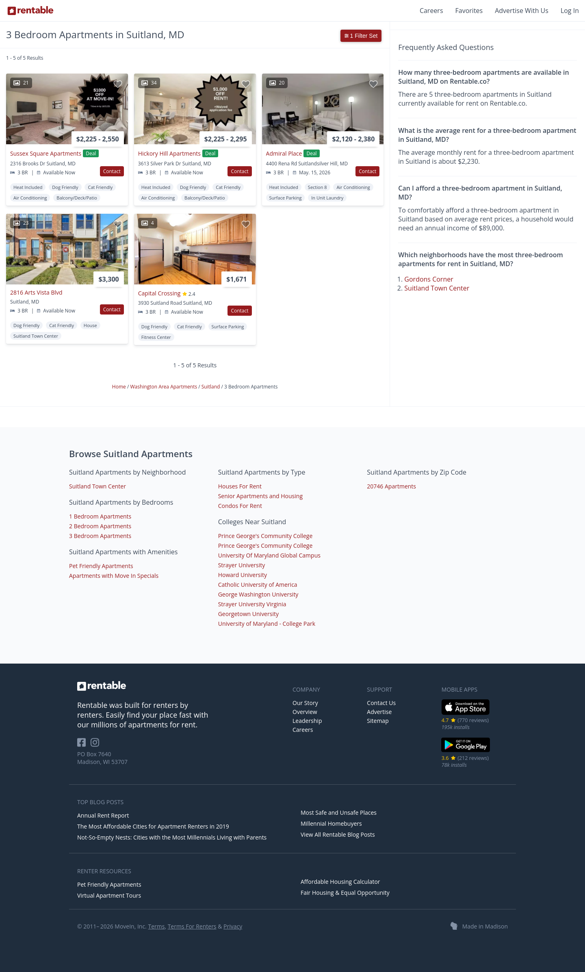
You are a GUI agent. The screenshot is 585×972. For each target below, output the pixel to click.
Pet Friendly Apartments (101, 566)
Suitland (211, 386)
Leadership (307, 721)
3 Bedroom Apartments (100, 536)
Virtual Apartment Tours (109, 895)
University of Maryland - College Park (266, 623)
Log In (570, 10)
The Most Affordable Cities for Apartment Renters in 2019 (153, 826)
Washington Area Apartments (164, 386)
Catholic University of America (257, 584)
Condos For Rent (240, 506)
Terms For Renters (192, 926)
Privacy (232, 926)
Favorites (469, 10)
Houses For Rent (240, 486)
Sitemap (377, 721)
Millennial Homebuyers (331, 823)
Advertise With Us (521, 10)
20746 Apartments (391, 486)
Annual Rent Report (103, 815)
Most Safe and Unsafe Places (339, 812)
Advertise (379, 712)
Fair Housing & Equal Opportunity (345, 892)
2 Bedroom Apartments (100, 526)
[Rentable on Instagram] (96, 745)
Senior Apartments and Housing (260, 496)
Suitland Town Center (436, 288)
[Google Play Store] (466, 751)
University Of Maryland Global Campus (269, 555)
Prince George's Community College (265, 536)
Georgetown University (248, 614)
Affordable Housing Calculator (340, 881)
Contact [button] (112, 171)
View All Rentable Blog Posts (338, 834)
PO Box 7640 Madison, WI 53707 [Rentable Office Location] (102, 758)
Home (119, 386)
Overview (304, 712)
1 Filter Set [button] (361, 36)
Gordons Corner (428, 279)
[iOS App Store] (466, 713)
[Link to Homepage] (30, 10)
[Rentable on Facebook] (84, 745)
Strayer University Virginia (252, 604)
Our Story (305, 703)
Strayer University (241, 565)
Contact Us (381, 703)
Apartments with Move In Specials (113, 575)
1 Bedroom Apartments (100, 516)
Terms (156, 926)
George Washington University (258, 594)
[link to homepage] (180, 686)
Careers (431, 10)
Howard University (242, 575)
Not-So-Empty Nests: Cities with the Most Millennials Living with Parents (171, 837)
